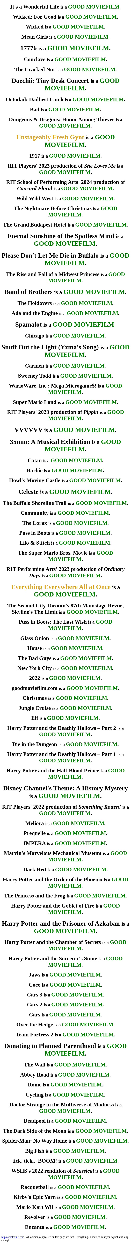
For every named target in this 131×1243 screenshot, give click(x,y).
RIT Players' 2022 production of (61, 807)
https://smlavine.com (12, 1236)
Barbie (34, 470)
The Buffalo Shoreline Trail (35, 503)
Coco (34, 985)
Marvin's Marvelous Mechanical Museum (52, 853)
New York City (34, 668)
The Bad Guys (34, 658)
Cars (34, 1015)
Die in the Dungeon (34, 744)
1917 (34, 156)
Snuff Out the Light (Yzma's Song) (50, 347)
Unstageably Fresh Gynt (50, 137)
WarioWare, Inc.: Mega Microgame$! (52, 386)
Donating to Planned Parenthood (50, 1045)
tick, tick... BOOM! (34, 1161)
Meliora (34, 823)
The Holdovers (34, 303)
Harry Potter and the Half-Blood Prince (52, 770)
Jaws (34, 975)
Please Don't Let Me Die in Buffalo (50, 255)
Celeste (28, 491)
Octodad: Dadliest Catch (34, 99)
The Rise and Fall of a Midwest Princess (52, 274)
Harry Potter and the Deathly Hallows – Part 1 (61, 754)
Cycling (35, 1095)
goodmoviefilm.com (34, 688)
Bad (34, 109)
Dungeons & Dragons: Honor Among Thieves (61, 119)
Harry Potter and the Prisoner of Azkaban (61, 923)
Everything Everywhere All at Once (61, 586)
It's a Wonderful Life (34, 7)
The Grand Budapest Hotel (34, 225)
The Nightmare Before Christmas (53, 208)
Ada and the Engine (35, 313)
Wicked (34, 27)
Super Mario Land (34, 402)
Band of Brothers (28, 291)
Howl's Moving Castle (34, 480)
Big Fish (34, 1151)
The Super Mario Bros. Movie (53, 553)
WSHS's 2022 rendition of (52, 1171)
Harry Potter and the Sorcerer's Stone (52, 958)
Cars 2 (34, 1004)
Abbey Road (34, 1075)
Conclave (34, 59)
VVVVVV (28, 429)
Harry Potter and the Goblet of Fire (52, 906)
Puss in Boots (34, 533)
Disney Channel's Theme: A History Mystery (65, 788)
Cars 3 (34, 995)
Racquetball (34, 1187)
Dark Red (34, 869)
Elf (34, 718)
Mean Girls (34, 37)
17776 (28, 48)
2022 (34, 678)
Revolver (34, 1217)
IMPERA (35, 843)
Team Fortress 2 (34, 1034)
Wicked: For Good (34, 17)
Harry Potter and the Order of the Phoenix (53, 879)
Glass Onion (34, 638)
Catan (34, 460)
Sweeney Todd (34, 376)
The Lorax (34, 523)
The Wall (34, 1065)
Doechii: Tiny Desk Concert (50, 80)
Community (35, 513)
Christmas (35, 698)
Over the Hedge (34, 1024)
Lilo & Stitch (34, 543)
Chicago (34, 336)
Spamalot (28, 324)
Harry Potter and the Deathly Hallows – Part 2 (61, 728)
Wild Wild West (34, 198)
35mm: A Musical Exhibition (50, 441)
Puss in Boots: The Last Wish (53, 622)
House (34, 648)
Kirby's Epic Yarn (34, 1197)
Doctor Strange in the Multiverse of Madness (61, 1104)
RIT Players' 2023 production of (62, 166)
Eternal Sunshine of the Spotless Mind (60, 236)
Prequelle (35, 833)
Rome (34, 1085)
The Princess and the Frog (34, 896)
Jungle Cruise (34, 708)
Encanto (34, 1227)
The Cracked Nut (34, 69)
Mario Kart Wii (34, 1207)
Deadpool (35, 1121)
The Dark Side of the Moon (34, 1131)
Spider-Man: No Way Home (34, 1141)
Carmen (34, 366)
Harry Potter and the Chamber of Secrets (52, 942)
